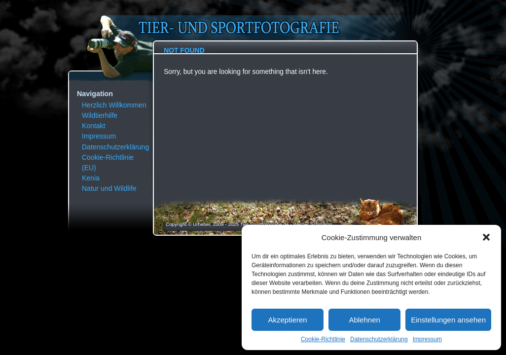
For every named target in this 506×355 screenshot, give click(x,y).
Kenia (91, 178)
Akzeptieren (287, 320)
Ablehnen (364, 320)
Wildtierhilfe (99, 115)
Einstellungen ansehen (448, 320)
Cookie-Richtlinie (323, 339)
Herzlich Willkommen (114, 105)
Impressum (427, 339)
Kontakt (93, 126)
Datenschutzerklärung (379, 339)
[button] (486, 237)
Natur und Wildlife (109, 188)
